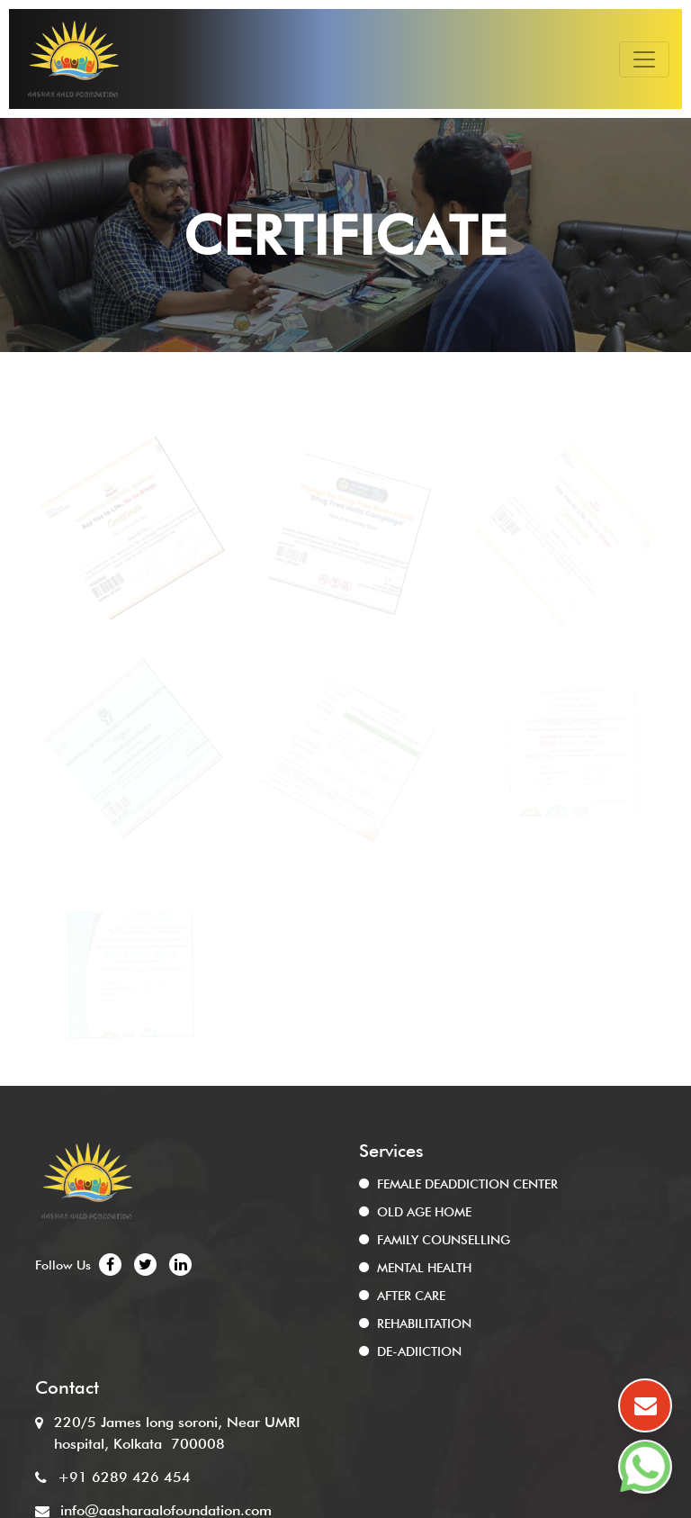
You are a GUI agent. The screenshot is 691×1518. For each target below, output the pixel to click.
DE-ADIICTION (419, 1351)
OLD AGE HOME (424, 1212)
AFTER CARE (411, 1295)
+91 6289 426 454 (124, 1477)
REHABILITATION (424, 1323)
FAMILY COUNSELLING (443, 1240)
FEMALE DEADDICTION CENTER (467, 1184)
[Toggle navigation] (644, 59)
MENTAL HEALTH (424, 1267)
